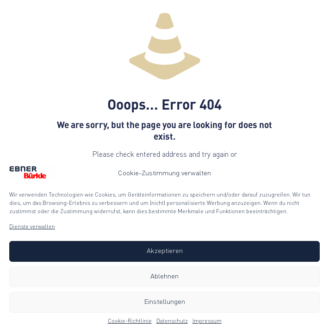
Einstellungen (164, 302)
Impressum (207, 321)
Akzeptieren (165, 251)
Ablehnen (164, 276)
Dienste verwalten (32, 227)
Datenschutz (172, 321)
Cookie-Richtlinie (130, 321)
